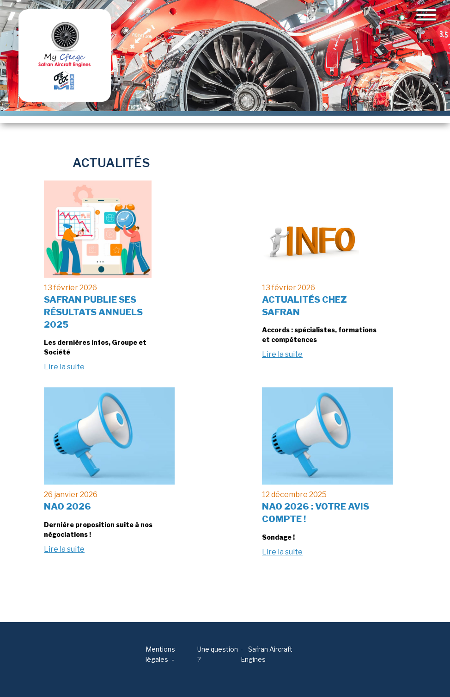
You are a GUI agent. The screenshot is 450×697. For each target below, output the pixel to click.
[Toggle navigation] (426, 15)
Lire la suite (64, 366)
